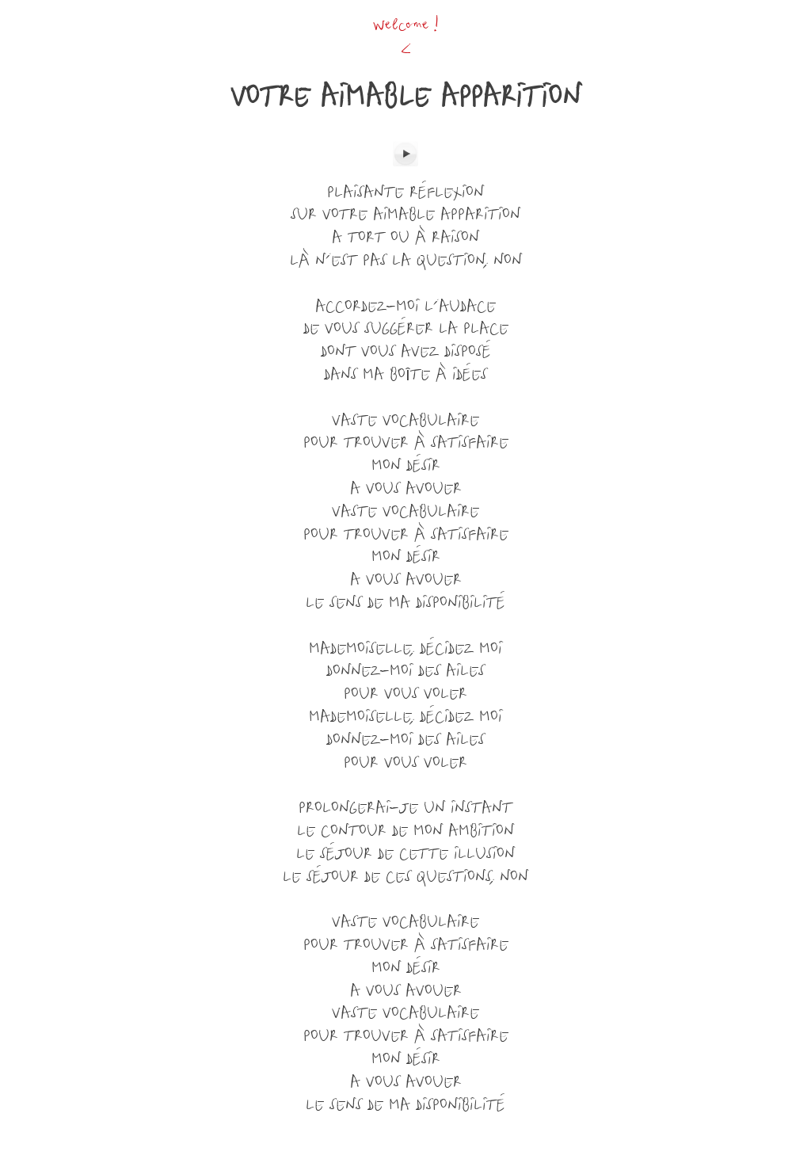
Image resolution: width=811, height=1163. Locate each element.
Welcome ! (406, 26)
